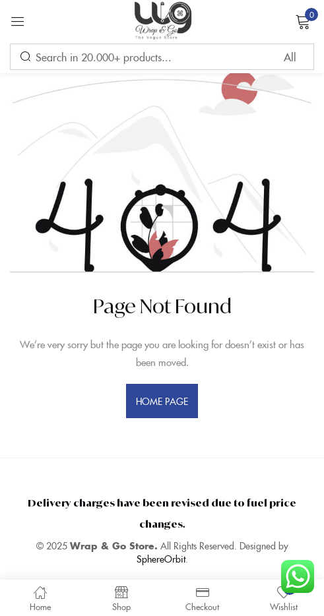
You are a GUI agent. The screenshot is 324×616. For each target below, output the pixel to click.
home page (162, 401)
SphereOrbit (161, 558)
